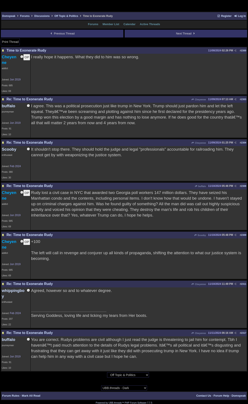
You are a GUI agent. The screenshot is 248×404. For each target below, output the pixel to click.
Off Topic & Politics (66, 16)
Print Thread (10, 42)
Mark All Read (31, 395)
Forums (25, 16)
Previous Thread (62, 33)
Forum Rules (10, 395)
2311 (243, 284)
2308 (243, 186)
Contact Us (203, 395)
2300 (243, 50)
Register (224, 16)
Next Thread (186, 33)
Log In (240, 16)
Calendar (130, 24)
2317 (243, 333)
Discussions (42, 16)
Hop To (102, 375)
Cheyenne (198, 99)
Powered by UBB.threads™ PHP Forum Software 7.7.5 (124, 402)
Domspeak (8, 16)
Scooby (200, 235)
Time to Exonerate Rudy (26, 50)
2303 (243, 99)
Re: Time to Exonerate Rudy (30, 99)
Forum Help (221, 395)
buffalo (200, 186)
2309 (243, 235)
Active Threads (150, 24)
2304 (243, 142)
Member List (111, 24)
